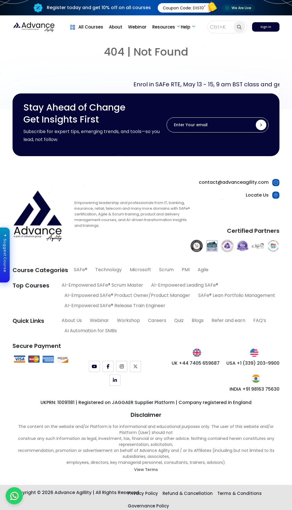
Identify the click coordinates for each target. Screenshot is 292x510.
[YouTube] (94, 366)
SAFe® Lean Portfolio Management (236, 295)
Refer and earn (228, 320)
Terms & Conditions (239, 493)
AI (64, 269)
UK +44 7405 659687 (196, 363)
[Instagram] (121, 366)
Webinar (137, 27)
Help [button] (185, 27)
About (115, 27)
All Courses (86, 27)
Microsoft (140, 269)
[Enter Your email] (218, 125)
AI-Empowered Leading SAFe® (184, 285)
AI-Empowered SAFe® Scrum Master (102, 285)
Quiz (179, 320)
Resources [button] (163, 27)
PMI (186, 269)
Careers (157, 320)
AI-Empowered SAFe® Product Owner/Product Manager (127, 295)
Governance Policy (148, 506)
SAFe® (80, 269)
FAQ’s (259, 320)
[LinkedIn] (115, 380)
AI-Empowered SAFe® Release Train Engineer (114, 305)
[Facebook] (108, 366)
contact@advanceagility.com (234, 182)
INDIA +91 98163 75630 (254, 389)
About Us (72, 320)
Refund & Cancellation (188, 493)
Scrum (166, 269)
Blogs (198, 320)
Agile (203, 269)
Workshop (128, 320)
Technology (108, 269)
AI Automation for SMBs (90, 330)
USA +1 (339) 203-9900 (252, 363)
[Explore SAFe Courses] (146, 494)
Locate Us (257, 195)
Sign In (265, 27)
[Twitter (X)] (135, 366)
